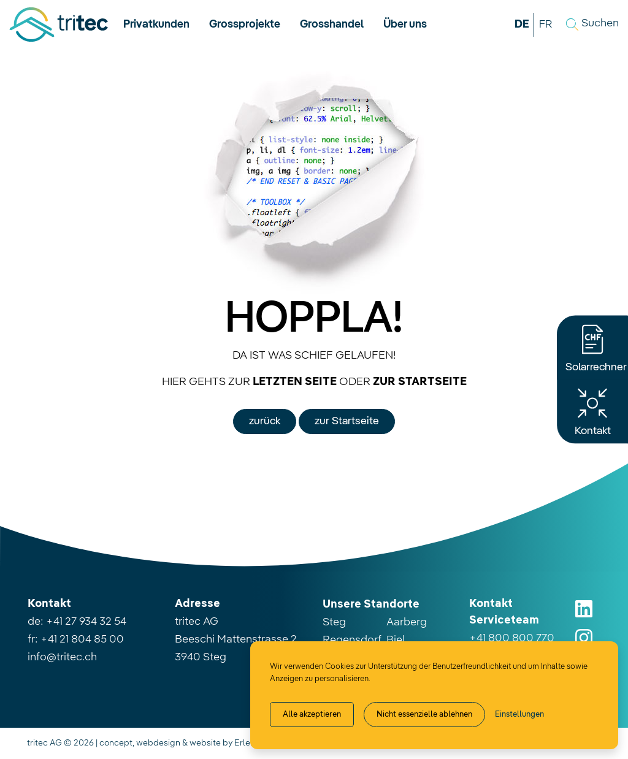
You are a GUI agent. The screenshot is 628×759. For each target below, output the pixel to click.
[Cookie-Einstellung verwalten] (519, 715)
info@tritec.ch (62, 657)
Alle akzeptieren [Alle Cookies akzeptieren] (312, 715)
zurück (264, 421)
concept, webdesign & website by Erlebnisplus (191, 743)
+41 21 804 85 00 (82, 639)
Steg (334, 622)
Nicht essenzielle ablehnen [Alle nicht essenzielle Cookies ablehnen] (424, 715)
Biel (395, 640)
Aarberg (406, 622)
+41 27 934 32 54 (86, 621)
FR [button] (545, 24)
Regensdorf (352, 640)
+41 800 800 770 (511, 638)
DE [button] (522, 24)
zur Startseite (347, 421)
